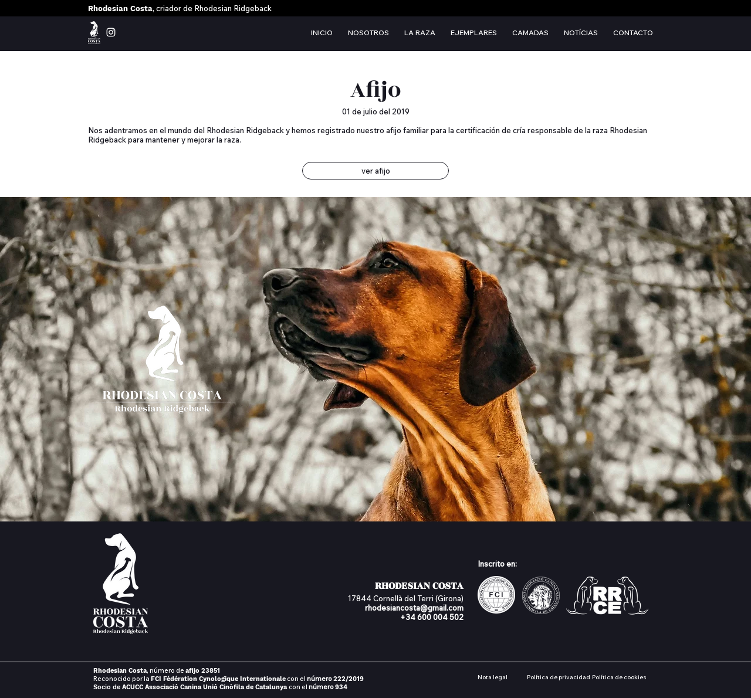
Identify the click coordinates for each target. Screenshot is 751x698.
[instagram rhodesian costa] (111, 32)
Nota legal (493, 677)
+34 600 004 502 (432, 617)
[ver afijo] (375, 170)
